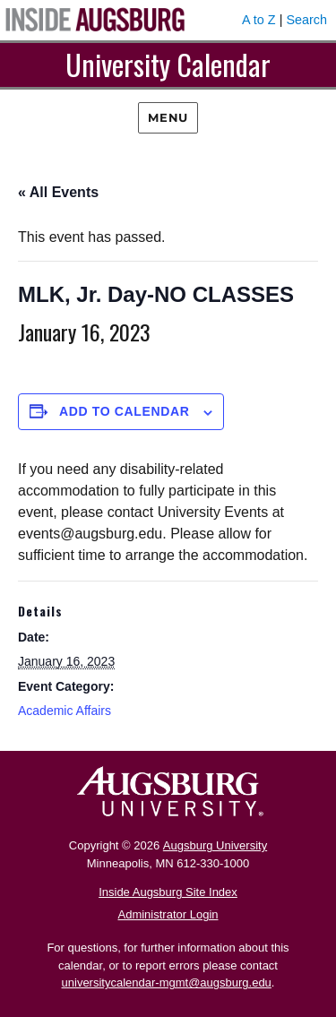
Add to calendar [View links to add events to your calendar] (124, 411)
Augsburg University (215, 845)
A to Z (259, 20)
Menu (167, 117)
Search (306, 20)
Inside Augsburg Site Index (168, 892)
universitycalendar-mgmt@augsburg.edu (166, 982)
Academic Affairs (64, 710)
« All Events (58, 192)
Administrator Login (168, 914)
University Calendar (168, 64)
